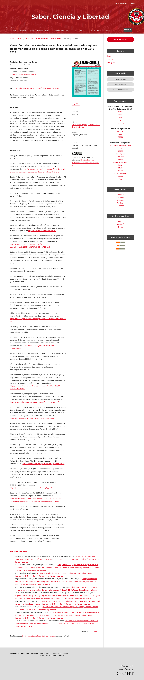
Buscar (127, 29)
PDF (76, 104)
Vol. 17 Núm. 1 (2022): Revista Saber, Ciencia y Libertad (43, 39)
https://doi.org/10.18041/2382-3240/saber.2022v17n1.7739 (36, 88)
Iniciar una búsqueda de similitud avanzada (39, 636)
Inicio (32, 31)
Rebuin (120, 171)
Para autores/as (120, 84)
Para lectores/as (120, 79)
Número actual (94, 31)
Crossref (120, 224)
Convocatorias (80, 31)
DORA (120, 227)
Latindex (120, 131)
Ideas (120, 165)
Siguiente (94, 631)
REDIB (120, 137)
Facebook (120, 203)
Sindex (120, 176)
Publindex (120, 123)
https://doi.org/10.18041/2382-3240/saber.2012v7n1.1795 (32, 418)
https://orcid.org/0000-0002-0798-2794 (23, 74)
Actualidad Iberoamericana (120, 145)
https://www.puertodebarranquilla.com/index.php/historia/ (32, 488)
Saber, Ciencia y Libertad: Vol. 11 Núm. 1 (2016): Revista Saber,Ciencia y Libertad (66, 590)
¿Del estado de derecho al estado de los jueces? (60, 607)
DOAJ (120, 117)
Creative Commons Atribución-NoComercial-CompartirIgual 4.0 (85, 163)
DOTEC (120, 151)
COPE (120, 221)
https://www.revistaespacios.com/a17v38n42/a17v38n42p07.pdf (34, 402)
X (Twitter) (120, 206)
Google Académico (120, 162)
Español (110, 59)
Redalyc (120, 134)
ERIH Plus (120, 157)
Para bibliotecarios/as (120, 90)
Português (111, 63)
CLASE (120, 112)
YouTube (120, 200)
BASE (120, 148)
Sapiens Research (120, 173)
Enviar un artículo (120, 39)
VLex (120, 179)
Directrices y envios (62, 31)
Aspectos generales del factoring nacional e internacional (59, 573)
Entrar (133, 3)
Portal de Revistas (19, 31)
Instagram (120, 197)
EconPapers (120, 154)
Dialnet (120, 115)
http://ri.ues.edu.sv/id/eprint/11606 (42, 231)
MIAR (120, 168)
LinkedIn (120, 195)
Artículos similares (18, 551)
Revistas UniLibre (121, 3)
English (109, 56)
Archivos (107, 31)
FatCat (120, 159)
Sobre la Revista (43, 31)
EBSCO (120, 120)
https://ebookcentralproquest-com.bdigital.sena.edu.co (43, 464)
